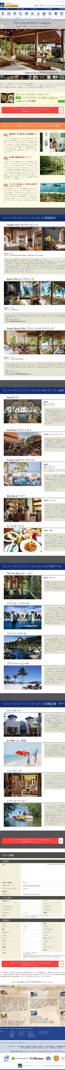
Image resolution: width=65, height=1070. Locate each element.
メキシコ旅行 (62, 1000)
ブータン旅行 (48, 1003)
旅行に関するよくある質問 (55, 1047)
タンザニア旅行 (19, 1023)
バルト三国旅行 (10, 1009)
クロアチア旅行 (8, 1003)
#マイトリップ (22, 1034)
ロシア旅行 (7, 1007)
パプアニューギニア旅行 (42, 1022)
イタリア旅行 (9, 997)
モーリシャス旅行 (49, 1021)
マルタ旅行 (13, 999)
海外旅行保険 (20, 1046)
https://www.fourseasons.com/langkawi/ (31, 885)
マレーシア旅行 (47, 999)
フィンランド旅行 (5, 1000)
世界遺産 (12, 1034)
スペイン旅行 (15, 997)
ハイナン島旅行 (45, 1004)
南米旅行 (61, 1008)
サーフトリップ (13, 1033)
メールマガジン (48, 5)
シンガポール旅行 (48, 1002)
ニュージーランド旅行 (34, 1021)
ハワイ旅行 (62, 1018)
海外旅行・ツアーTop (4, 18)
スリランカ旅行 (35, 1003)
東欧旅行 (20, 1009)
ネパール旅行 (41, 1003)
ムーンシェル (21, 1031)
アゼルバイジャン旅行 (22, 1007)
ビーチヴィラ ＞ (15, 309)
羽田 (26, 1028)
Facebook (34, 1047)
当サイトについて (49, 1051)
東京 (11, 1028)
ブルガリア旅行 (15, 1005)
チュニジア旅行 (3, 1022)
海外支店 (36, 5)
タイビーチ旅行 (40, 999)
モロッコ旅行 (16, 1021)
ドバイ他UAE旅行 (3, 1021)
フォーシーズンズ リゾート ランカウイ (31, 110)
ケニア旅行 (22, 1022)
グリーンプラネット (32, 1036)
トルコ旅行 (10, 1021)
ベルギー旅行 (21, 1003)
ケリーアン (21, 1033)
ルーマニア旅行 (22, 1005)
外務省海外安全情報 (49, 1046)
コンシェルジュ (31, 1033)
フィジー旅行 (45, 1018)
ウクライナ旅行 (19, 1008)
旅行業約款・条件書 (25, 1047)
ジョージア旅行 (14, 1007)
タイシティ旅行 (33, 999)
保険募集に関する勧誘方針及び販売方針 (34, 1046)
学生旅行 (12, 1036)
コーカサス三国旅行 (7, 1011)
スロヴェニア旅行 (21, 1004)
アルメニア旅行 (3, 1008)
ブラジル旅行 (62, 1003)
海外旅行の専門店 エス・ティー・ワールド (42, 981)
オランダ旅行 (15, 1003)
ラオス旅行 (37, 1002)
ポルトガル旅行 (19, 999)
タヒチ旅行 (39, 1018)
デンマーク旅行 (6, 1004)
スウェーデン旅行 (13, 1000)
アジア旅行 (32, 1007)
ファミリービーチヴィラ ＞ (17, 359)
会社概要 (12, 1051)
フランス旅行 (2, 997)
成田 (14, 1028)
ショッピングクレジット (43, 1033)
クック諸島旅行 (51, 1022)
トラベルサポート (11, 1046)
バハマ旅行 (62, 1001)
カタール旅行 (16, 1022)
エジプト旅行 (22, 1021)
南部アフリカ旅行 (11, 1023)
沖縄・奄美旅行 (38, 1007)
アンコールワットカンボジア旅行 (49, 1000)
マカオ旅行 (52, 1004)
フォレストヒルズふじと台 (44, 1031)
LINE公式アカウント (43, 1047)
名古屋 (19, 1028)
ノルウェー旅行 (21, 1000)
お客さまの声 (55, 5)
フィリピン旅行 (38, 1000)
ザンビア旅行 (16, 1025)
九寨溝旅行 (39, 1004)
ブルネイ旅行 (43, 1006)
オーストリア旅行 (14, 1001)
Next (63, 77)
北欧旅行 (4, 1009)
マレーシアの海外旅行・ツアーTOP (21, 981)
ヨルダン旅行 (10, 1022)
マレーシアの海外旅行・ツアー (16, 18)
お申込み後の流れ (41, 1051)
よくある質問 (61, 5)
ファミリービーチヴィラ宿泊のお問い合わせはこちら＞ (18, 374)
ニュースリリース (27, 1051)
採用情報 (21, 1051)
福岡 (23, 1028)
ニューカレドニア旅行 (34, 1019)
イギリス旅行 (21, 997)
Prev (2, 47)
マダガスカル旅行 (3, 1023)
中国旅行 (34, 1004)
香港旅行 (42, 1002)
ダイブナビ (12, 1031)
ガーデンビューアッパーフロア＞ (36, 255)
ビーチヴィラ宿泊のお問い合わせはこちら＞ (15, 321)
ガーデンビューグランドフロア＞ (19, 255)
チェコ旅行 (7, 1001)
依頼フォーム (62, 1051)
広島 (29, 1028)
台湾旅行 (53, 1003)
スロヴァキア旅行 (13, 1004)
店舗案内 (17, 1051)
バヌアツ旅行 (42, 1021)
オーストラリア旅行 (44, 1019)
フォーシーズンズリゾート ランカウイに (30, 840)
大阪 (16, 1028)
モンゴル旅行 (37, 1006)
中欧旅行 (16, 1009)
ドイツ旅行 (7, 999)
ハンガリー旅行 (22, 1001)
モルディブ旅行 (33, 1018)
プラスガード (30, 1031)
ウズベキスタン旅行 (11, 1008)
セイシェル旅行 (33, 1022)
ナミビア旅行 (2, 1025)
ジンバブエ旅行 (9, 1025)
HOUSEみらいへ (31, 1034)
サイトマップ (34, 1051)
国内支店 (41, 5)
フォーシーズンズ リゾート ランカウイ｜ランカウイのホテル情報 (37, 18)
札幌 (31, 1028)
